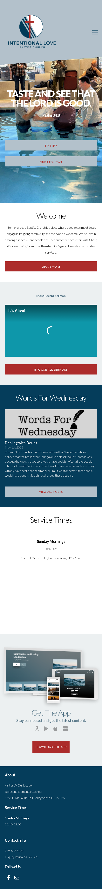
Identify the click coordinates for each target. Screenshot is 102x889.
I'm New (51, 145)
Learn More (51, 266)
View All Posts (51, 492)
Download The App (51, 747)
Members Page (51, 161)
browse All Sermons (51, 369)
